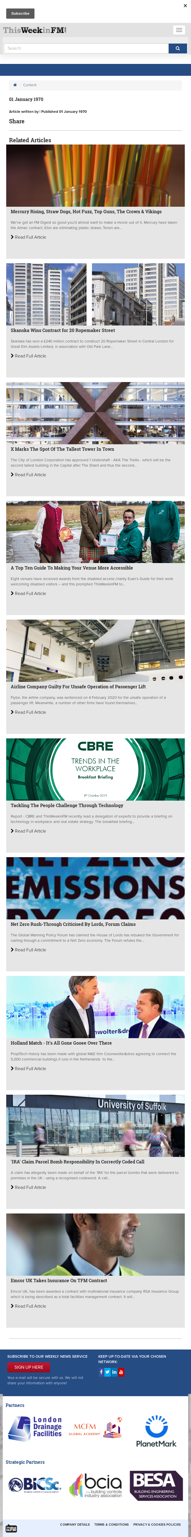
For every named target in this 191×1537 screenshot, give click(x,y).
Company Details (75, 1525)
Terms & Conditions (111, 1525)
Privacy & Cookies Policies (157, 1525)
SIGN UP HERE (28, 1367)
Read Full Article (28, 237)
